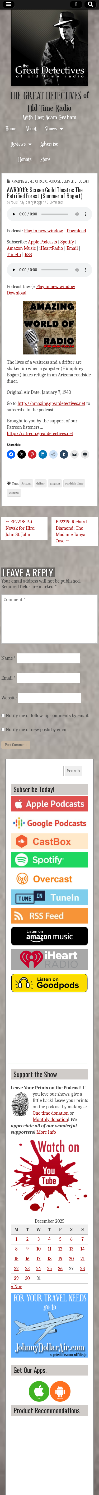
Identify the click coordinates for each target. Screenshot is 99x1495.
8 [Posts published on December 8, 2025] (16, 1249)
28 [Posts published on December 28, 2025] (82, 1268)
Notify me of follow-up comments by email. (47, 715)
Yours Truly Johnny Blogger (27, 202)
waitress (14, 493)
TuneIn (14, 254)
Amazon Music (21, 248)
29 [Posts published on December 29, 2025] (16, 1278)
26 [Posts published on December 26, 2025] (60, 1268)
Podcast (54, 181)
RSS (28, 254)
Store (45, 159)
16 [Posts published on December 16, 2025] (27, 1259)
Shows (51, 128)
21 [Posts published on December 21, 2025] (82, 1259)
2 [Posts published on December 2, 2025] (27, 1239)
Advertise (49, 143)
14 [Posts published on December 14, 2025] (82, 1249)
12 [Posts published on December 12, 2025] (60, 1249)
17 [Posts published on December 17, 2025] (39, 1259)
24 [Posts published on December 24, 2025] (38, 1268)
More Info (46, 1132)
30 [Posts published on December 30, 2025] (27, 1278)
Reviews (18, 143)
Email (72, 248)
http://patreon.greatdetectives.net (40, 433)
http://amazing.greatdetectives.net (52, 403)
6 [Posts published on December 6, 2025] (71, 1239)
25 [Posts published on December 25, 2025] (49, 1268)
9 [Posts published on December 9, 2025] (27, 1249)
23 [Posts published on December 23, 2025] (27, 1268)
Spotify (67, 242)
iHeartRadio (51, 248)
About (30, 128)
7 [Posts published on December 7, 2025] (82, 1239)
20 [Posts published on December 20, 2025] (71, 1259)
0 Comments (55, 202)
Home (11, 128)
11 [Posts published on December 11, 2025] (49, 1249)
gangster (55, 483)
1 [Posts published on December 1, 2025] (16, 1239)
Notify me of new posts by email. (37, 729)
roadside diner (74, 483)
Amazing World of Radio (29, 181)
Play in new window (43, 231)
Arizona (26, 483)
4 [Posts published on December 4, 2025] (49, 1239)
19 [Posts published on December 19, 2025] (60, 1259)
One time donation (51, 1113)
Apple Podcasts (42, 242)
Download (76, 231)
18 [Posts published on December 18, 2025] (49, 1259)
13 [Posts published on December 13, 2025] (71, 1249)
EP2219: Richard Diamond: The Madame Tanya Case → (71, 531)
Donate (25, 159)
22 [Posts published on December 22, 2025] (16, 1268)
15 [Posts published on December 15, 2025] (16, 1259)
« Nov (16, 1286)
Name (8, 658)
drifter (40, 483)
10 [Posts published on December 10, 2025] (38, 1249)
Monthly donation (50, 1119)
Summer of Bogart (75, 181)
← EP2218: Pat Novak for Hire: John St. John (20, 528)
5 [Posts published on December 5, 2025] (60, 1239)
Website (9, 698)
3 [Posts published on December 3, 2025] (38, 1239)
